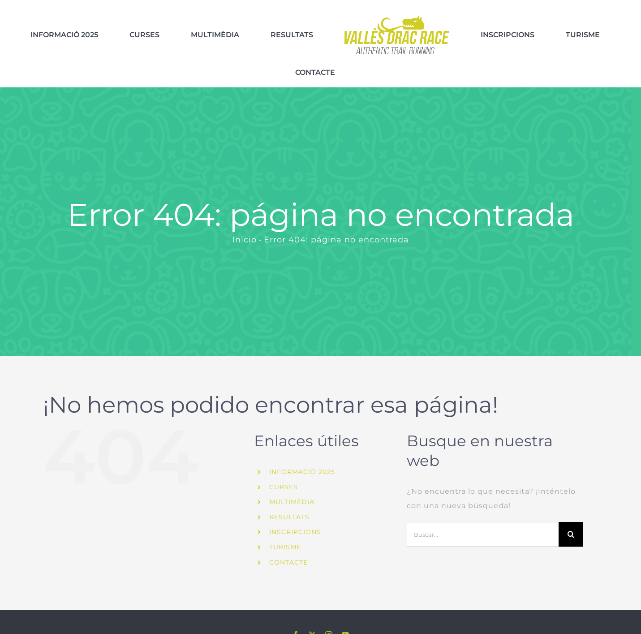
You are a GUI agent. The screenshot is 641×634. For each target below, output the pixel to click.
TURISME (285, 529)
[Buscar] (571, 516)
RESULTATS (289, 499)
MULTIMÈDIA (291, 484)
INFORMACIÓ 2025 (302, 454)
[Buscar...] (482, 516)
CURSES (283, 469)
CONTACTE (288, 544)
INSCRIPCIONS (295, 514)
